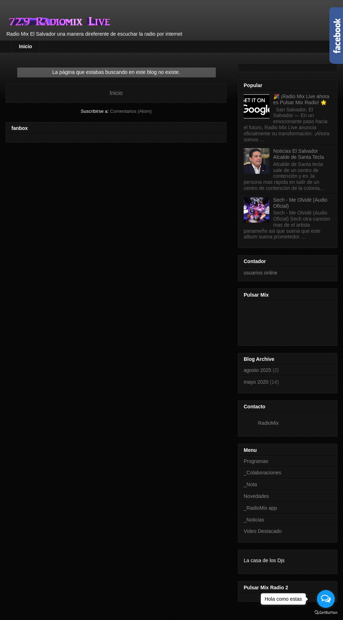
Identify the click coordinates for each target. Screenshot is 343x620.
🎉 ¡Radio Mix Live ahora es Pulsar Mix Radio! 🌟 (301, 99)
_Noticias (254, 520)
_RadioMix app (260, 508)
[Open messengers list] (326, 599)
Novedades (256, 496)
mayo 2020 (256, 382)
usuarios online (260, 273)
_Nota (250, 484)
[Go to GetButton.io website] (325, 612)
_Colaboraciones (262, 472)
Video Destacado (263, 531)
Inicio (25, 46)
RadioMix (268, 423)
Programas (256, 461)
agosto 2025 (257, 370)
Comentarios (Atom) (130, 111)
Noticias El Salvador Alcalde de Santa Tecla (298, 154)
